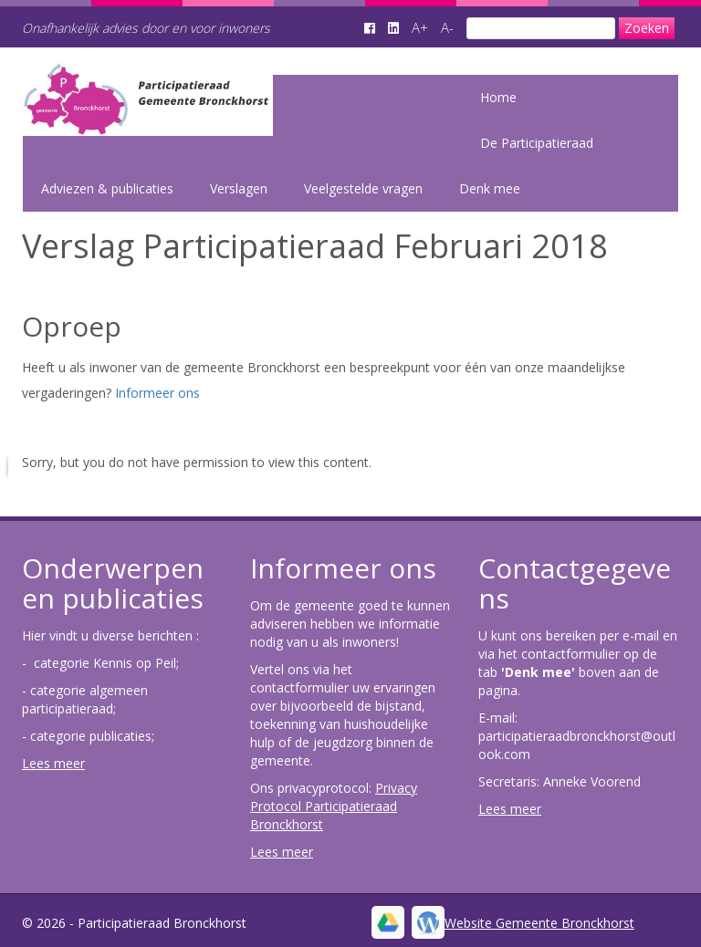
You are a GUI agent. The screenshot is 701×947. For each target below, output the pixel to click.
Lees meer (53, 763)
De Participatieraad (536, 142)
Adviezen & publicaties (107, 188)
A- (447, 27)
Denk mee (489, 188)
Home (498, 97)
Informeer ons (157, 392)
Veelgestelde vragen (363, 188)
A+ (420, 27)
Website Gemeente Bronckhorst (539, 922)
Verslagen (238, 188)
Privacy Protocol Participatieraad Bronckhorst (333, 806)
